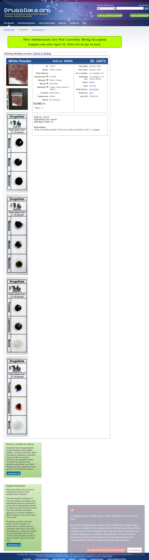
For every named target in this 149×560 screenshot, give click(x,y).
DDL (91, 93)
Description (40, 127)
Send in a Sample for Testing (116, 559)
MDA (37, 108)
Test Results (9, 23)
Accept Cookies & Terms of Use (105, 550)
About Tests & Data (47, 23)
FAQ (84, 23)
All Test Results (9, 30)
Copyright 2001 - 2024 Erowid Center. (30, 554)
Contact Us (74, 23)
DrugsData (94, 89)
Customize (134, 550)
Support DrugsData (97, 559)
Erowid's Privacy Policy (82, 543)
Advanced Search (144, 5)
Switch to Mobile (42, 53)
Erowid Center (107, 556)
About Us (62, 23)
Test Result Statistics (26, 23)
